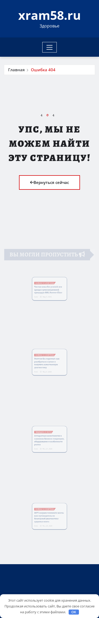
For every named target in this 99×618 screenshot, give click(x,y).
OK (73, 612)
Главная (16, 69)
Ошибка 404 (43, 69)
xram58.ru (49, 15)
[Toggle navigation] (49, 47)
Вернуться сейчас (49, 182)
